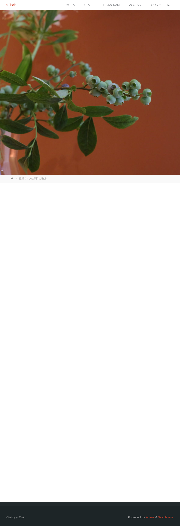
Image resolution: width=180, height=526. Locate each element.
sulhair (11, 5)
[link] (168, 5)
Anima (149, 517)
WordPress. (166, 517)
